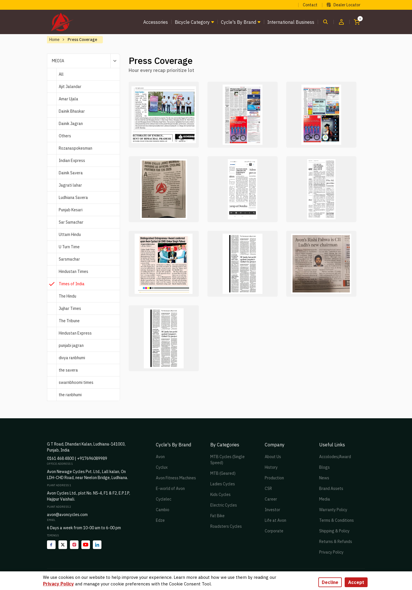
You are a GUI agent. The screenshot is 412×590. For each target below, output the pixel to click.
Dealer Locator (343, 4)
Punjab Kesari (71, 209)
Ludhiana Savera (73, 197)
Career (271, 499)
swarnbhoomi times (76, 382)
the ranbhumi (70, 394)
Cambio (162, 509)
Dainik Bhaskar (72, 111)
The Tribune (69, 320)
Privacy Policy (331, 552)
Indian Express (72, 160)
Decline (330, 582)
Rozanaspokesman (75, 148)
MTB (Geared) (223, 473)
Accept (356, 582)
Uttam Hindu (70, 234)
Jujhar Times (70, 308)
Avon (160, 456)
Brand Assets (331, 488)
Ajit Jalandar (70, 86)
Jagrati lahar (70, 185)
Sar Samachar (71, 222)
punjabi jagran (71, 345)
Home (54, 39)
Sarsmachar (69, 259)
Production (274, 477)
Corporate (274, 531)
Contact (310, 4)
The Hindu (67, 296)
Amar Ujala (68, 98)
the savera (68, 370)
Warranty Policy (333, 509)
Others (65, 135)
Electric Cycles (223, 505)
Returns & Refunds (335, 541)
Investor (272, 509)
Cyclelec (163, 499)
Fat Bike (217, 515)
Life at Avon (275, 520)
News (324, 477)
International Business (290, 22)
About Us (273, 456)
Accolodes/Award (335, 456)
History (271, 467)
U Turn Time (69, 246)
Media (324, 499)
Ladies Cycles (222, 484)
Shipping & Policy (334, 531)
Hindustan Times (73, 271)
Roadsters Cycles (226, 526)
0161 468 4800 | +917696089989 (77, 458)
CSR (268, 488)
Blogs (324, 467)
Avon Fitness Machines (176, 477)
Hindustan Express (75, 333)
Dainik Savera (71, 172)
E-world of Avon (170, 488)
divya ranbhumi (72, 357)
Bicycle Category (192, 22)
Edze (160, 520)
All (61, 74)
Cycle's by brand (238, 22)
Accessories (155, 22)
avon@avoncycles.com (67, 514)
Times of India (72, 283)
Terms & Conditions (336, 520)
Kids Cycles (220, 494)
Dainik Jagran (71, 123)
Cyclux (162, 467)
